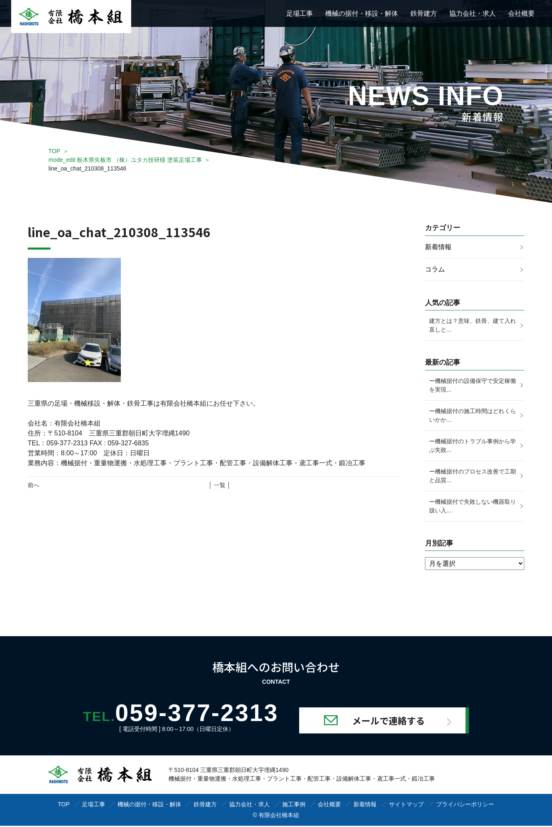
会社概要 (521, 13)
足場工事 (299, 13)
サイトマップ (406, 805)
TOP (54, 151)
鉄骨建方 (423, 13)
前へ (33, 485)
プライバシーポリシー (465, 805)
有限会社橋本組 (279, 816)
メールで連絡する (396, 721)
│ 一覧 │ (219, 485)
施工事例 (293, 805)
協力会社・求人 (472, 13)
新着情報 (438, 246)
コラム (435, 269)
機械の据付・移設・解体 (361, 13)
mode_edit (125, 159)
